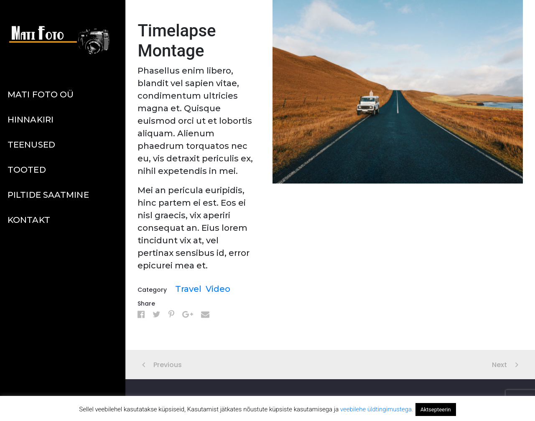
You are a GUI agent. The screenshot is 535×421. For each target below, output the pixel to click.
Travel (188, 289)
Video (218, 289)
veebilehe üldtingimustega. (376, 409)
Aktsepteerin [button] (435, 409)
